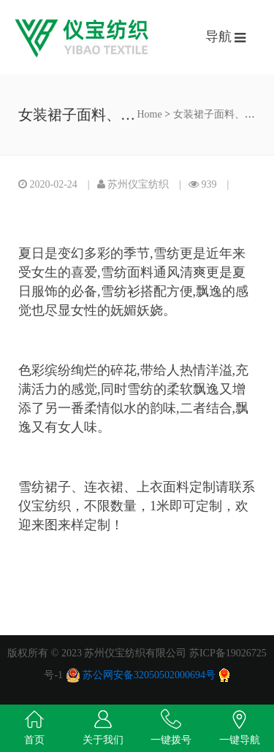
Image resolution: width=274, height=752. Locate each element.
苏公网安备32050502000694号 (149, 674)
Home (149, 114)
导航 (220, 36)
